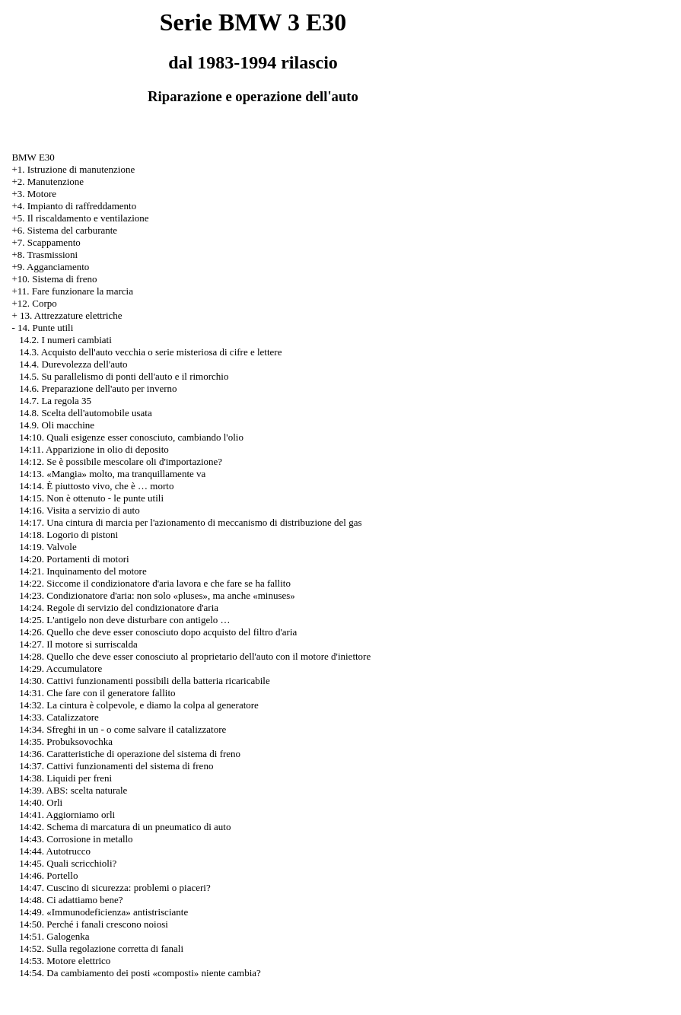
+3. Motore (33, 193)
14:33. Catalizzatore (59, 717)
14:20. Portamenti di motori (74, 559)
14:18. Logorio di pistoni (68, 534)
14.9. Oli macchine (56, 425)
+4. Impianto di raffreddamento (73, 206)
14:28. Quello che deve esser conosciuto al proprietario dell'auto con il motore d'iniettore (195, 656)
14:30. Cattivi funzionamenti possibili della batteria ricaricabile (144, 680)
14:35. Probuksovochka (66, 741)
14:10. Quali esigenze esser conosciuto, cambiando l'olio (131, 437)
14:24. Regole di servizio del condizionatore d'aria (118, 607)
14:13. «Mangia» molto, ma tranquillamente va (112, 473)
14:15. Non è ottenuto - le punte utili (91, 498)
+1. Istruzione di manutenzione (73, 169)
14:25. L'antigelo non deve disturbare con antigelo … (124, 619)
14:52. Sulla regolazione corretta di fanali (101, 948)
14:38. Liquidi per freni (65, 778)
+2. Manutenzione (47, 181)
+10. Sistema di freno (54, 279)
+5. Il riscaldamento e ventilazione (79, 218)
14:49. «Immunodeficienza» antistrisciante (103, 912)
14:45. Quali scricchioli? (67, 863)
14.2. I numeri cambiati (65, 339)
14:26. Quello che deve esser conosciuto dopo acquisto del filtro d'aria (158, 632)
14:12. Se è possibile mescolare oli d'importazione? (120, 461)
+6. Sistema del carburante (64, 230)
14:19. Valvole (48, 546)
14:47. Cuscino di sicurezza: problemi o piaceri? (115, 887)
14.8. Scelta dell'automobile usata (85, 412)
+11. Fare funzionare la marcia (72, 291)
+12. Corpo (33, 303)
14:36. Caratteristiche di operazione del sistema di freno (129, 753)
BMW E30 (32, 157)
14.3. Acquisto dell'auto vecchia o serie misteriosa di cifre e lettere (150, 352)
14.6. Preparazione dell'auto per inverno (98, 388)
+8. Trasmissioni (44, 254)
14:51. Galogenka (54, 936)
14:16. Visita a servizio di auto (79, 510)
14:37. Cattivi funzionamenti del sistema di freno (116, 766)
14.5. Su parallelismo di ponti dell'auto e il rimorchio (123, 376)
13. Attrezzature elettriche (71, 315)
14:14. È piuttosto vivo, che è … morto (96, 486)
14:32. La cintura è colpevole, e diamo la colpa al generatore (139, 705)
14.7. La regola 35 (55, 400)
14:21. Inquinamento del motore (83, 571)
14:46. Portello (48, 875)
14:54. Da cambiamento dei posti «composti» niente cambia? (140, 972)
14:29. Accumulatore (60, 668)
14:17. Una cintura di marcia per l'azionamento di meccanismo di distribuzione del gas (190, 522)
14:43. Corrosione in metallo (75, 839)
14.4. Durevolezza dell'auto (73, 364)
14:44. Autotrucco (55, 851)
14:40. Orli (40, 802)
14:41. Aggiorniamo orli (67, 814)
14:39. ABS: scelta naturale (73, 790)
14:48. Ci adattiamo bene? (71, 899)
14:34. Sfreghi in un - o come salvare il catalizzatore (122, 729)
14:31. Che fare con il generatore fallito (97, 692)
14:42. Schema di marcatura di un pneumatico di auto (125, 826)
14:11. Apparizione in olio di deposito (94, 449)
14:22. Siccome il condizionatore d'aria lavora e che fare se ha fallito (155, 583)
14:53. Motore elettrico (64, 960)
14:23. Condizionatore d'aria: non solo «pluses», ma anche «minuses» (157, 595)
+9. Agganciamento (50, 266)
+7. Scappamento (45, 242)
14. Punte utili (45, 327)
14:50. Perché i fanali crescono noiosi (93, 924)
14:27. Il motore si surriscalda (78, 644)
